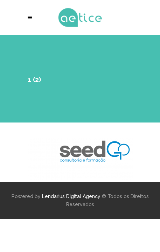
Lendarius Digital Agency (71, 196)
